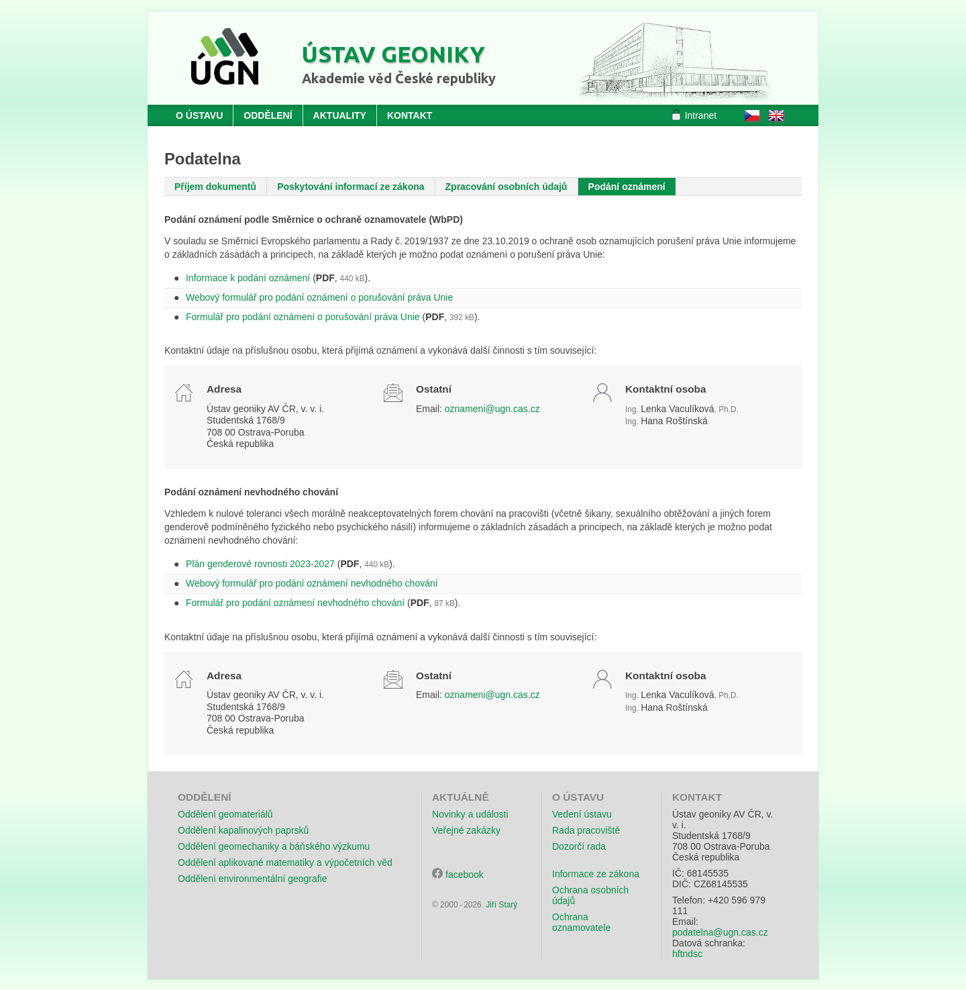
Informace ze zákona (595, 874)
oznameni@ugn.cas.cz (492, 408)
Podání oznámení (626, 186)
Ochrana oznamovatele (581, 922)
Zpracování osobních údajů (506, 186)
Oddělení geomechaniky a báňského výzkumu (274, 846)
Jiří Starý (501, 904)
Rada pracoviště (586, 830)
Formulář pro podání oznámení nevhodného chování (295, 602)
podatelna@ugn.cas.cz (720, 932)
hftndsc (687, 953)
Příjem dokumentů (215, 186)
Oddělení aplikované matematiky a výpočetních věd (285, 862)
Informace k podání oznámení (248, 278)
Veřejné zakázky (466, 830)
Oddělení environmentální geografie (252, 878)
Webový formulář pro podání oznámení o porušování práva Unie (319, 297)
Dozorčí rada (579, 846)
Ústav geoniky (393, 53)
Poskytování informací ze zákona (350, 186)
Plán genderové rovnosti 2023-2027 (260, 563)
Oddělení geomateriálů (225, 814)
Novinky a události (470, 814)
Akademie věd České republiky (399, 78)
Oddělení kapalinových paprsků (243, 830)
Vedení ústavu (582, 814)
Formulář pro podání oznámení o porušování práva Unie (303, 316)
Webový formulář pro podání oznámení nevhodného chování (312, 583)
